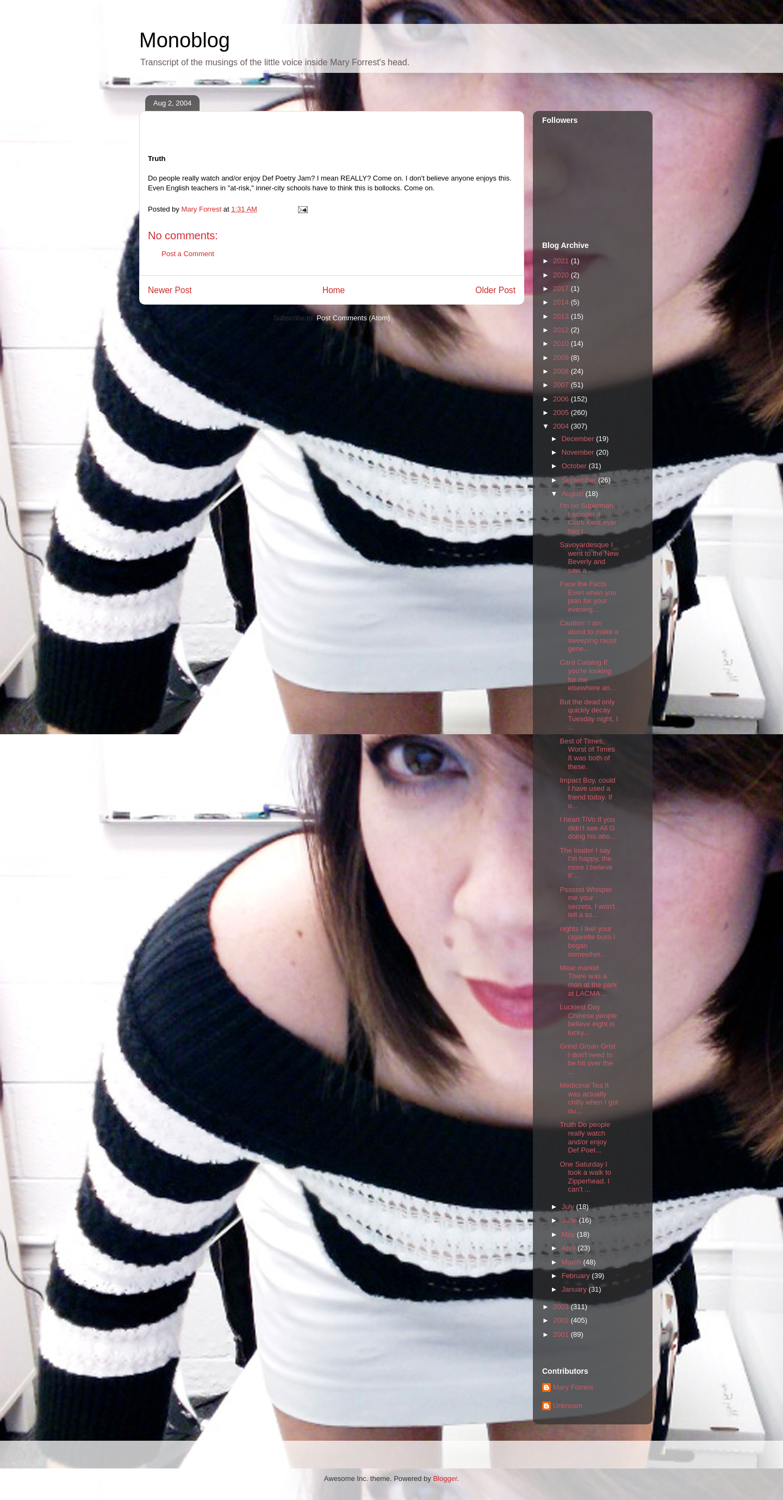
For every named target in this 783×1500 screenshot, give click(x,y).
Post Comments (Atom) (353, 318)
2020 (562, 275)
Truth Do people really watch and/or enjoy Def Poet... (585, 1137)
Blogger (445, 1478)
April (570, 1248)
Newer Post (170, 290)
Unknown (567, 1406)
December (579, 439)
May (569, 1234)
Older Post (495, 290)
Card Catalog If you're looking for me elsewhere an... (588, 675)
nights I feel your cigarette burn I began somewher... (587, 941)
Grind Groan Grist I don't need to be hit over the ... (588, 1059)
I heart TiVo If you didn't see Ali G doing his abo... (588, 827)
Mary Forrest (573, 1387)
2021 (562, 261)
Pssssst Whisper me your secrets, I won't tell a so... (587, 902)
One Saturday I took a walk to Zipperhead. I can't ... (585, 1177)
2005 (562, 412)
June (570, 1220)
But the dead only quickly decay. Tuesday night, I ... (589, 715)
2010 (562, 343)
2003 (562, 1307)
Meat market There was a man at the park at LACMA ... (588, 980)
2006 (562, 399)
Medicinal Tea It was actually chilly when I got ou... (589, 1098)
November (579, 452)
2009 (562, 358)
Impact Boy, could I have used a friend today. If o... (587, 793)
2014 (562, 302)
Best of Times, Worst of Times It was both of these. (587, 754)
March (572, 1262)
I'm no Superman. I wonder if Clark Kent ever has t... (588, 518)
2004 (562, 426)
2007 (562, 385)
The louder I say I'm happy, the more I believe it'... (586, 863)
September (580, 480)
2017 (562, 288)
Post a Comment (187, 254)
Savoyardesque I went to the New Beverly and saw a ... (589, 557)
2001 (562, 1334)
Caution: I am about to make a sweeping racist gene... (589, 636)
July (569, 1207)
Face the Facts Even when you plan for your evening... (588, 596)
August (574, 493)
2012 (562, 330)
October (575, 466)
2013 (562, 316)
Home (333, 290)
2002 (562, 1320)
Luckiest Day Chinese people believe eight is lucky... (588, 1020)
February (577, 1276)
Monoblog (184, 40)
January (575, 1289)
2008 (562, 371)
